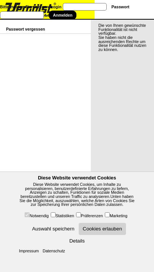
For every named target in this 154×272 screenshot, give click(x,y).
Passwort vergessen (25, 29)
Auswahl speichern (53, 229)
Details (77, 241)
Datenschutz (54, 251)
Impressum (29, 251)
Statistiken (65, 215)
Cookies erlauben (102, 229)
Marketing (119, 215)
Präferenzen (92, 215)
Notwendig (39, 215)
